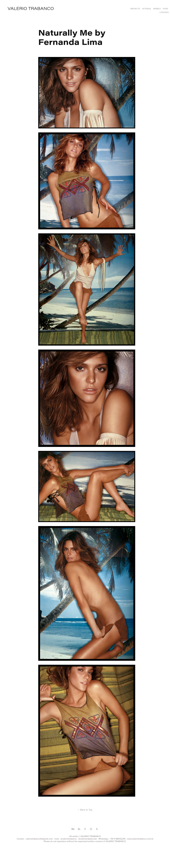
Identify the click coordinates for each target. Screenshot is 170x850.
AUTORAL (146, 9)
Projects (135, 9)
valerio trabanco (31, 8)
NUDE (165, 9)
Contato (164, 12)
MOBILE (157, 9)
